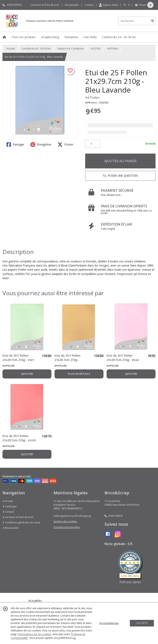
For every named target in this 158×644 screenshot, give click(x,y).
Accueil (11, 48)
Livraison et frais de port (17, 517)
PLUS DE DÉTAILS (79, 374)
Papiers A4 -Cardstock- (70, 48)
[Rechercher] (152, 21)
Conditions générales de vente (21, 522)
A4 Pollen (112, 48)
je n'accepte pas (109, 623)
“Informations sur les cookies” (34, 634)
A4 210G (96, 48)
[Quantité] (93, 144)
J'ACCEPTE (142, 623)
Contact (88, 5)
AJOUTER (27, 374)
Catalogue (9, 506)
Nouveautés (10, 528)
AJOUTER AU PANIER (120, 161)
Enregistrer (40, 144)
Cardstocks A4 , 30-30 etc (36, 48)
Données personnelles (66, 527)
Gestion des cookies (65, 521)
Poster (65, 144)
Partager (15, 144)
